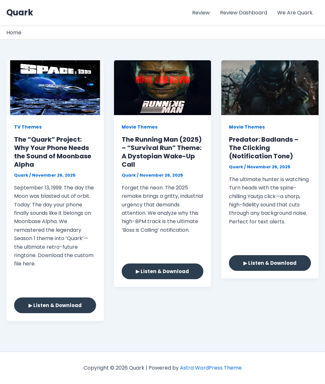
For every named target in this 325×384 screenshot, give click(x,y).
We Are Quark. (295, 12)
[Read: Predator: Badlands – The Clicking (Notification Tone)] (270, 87)
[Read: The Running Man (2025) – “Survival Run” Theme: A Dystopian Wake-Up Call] (162, 87)
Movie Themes (140, 127)
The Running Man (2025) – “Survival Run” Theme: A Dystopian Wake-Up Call (162, 152)
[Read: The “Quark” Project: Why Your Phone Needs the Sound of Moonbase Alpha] (55, 87)
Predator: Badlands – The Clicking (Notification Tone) (263, 148)
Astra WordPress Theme (211, 367)
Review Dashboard (243, 12)
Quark (19, 12)
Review (201, 12)
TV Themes (28, 127)
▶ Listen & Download (55, 305)
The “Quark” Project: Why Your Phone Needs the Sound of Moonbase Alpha (52, 152)
